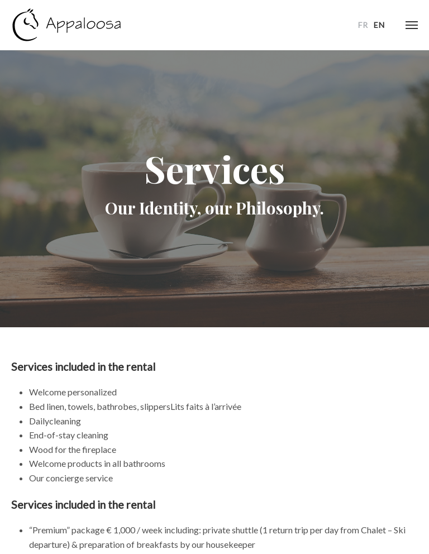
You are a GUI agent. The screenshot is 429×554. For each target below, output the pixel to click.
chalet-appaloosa (67, 25)
